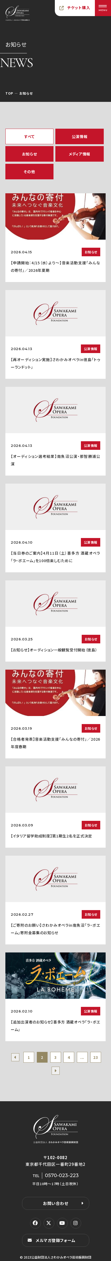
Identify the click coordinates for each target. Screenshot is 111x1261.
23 (95, 1057)
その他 (29, 171)
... (82, 1057)
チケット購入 (78, 7)
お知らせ (29, 154)
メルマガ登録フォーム (56, 1240)
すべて (29, 136)
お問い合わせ (55, 1203)
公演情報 (80, 136)
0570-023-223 (62, 1175)
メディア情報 (79, 154)
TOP (9, 93)
